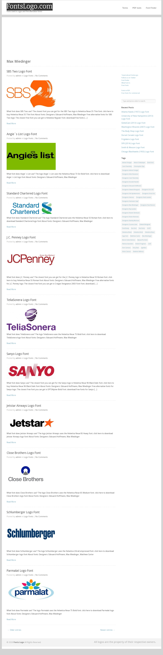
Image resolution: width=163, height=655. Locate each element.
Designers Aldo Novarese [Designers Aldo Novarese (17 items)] (130, 174)
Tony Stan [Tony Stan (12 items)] (136, 248)
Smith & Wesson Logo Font (133, 147)
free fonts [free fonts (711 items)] (142, 228)
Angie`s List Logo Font (22, 134)
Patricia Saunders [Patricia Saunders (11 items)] (127, 244)
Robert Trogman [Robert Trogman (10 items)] (141, 244)
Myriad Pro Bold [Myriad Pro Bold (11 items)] (142, 240)
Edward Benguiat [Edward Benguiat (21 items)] (145, 224)
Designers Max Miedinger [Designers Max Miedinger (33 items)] (130, 205)
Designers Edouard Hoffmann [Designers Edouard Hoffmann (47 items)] (131, 186)
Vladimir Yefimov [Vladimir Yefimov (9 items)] (138, 251)
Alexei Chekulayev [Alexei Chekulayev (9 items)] (139, 162)
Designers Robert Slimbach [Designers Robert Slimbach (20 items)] (131, 213)
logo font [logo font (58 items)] (125, 236)
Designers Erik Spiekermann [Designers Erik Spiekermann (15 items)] (131, 193)
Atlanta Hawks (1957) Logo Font (135, 112)
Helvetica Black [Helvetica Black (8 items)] (126, 232)
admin (18, 76)
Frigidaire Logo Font (130, 139)
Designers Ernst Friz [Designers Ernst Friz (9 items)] (148, 193)
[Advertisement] (81, 39)
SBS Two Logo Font (19, 71)
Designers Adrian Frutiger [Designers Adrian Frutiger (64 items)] (130, 170)
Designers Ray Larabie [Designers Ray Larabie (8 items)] (129, 209)
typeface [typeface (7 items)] (143, 248)
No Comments (41, 76)
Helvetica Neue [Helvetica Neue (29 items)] (149, 232)
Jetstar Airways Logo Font (24, 405)
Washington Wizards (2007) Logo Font (137, 127)
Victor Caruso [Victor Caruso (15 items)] (126, 251)
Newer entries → (107, 630)
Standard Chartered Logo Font (27, 193)
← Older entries (14, 630)
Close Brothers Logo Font (24, 453)
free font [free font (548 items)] (134, 228)
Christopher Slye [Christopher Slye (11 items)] (139, 166)
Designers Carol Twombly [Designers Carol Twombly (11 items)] (130, 178)
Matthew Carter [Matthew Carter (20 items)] (135, 236)
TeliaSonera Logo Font (21, 300)
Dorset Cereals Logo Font (132, 135)
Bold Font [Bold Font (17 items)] (150, 162)
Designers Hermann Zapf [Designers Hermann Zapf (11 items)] (130, 201)
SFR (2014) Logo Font (130, 143)
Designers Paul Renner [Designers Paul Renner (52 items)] (148, 205)
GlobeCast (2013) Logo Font (133, 123)
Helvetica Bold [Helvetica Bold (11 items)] (138, 232)
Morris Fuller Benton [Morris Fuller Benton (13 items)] (128, 240)
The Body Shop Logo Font (132, 131)
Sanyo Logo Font (18, 354)
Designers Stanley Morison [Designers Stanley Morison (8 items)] (130, 220)
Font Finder (151, 8)
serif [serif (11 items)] (149, 244)
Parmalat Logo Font (20, 570)
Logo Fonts (28, 76)
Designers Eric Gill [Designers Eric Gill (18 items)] (147, 189)
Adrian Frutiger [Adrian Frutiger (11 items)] (127, 162)
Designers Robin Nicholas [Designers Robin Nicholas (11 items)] (130, 217)
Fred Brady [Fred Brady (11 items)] (125, 228)
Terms (125, 8)
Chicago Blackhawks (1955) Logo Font (137, 151)
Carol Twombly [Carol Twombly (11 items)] (127, 166)
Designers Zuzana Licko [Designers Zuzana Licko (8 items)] (129, 224)
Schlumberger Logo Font (23, 512)
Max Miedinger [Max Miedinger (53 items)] (146, 236)
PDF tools (136, 8)
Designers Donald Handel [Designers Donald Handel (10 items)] (130, 182)
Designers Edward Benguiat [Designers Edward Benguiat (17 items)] (131, 189)
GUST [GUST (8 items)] (148, 228)
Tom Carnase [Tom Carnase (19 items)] (126, 248)
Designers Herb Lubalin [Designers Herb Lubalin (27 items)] (143, 197)
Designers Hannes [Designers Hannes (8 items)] (128, 197)
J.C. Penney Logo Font (21, 237)
